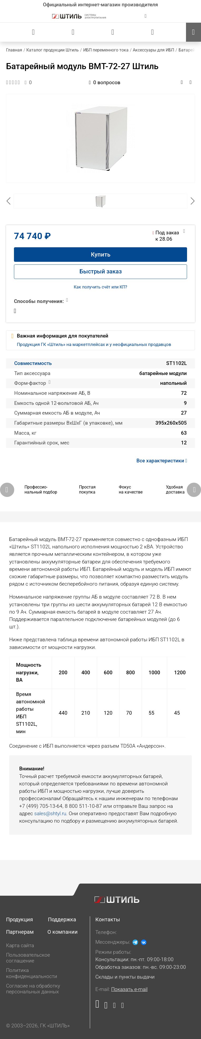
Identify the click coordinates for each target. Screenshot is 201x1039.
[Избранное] (112, 32)
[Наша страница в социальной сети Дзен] (114, 1006)
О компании (62, 932)
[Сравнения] (73, 32)
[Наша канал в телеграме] (121, 1006)
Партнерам (20, 932)
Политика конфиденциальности (31, 973)
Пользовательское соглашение (28, 958)
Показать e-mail (129, 989)
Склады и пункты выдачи (125, 977)
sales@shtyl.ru (50, 814)
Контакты (107, 919)
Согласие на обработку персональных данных (33, 989)
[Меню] (193, 32)
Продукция (19, 919)
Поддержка (62, 919)
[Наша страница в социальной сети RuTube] (98, 1006)
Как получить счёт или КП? (100, 287)
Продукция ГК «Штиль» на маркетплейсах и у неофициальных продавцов (94, 344)
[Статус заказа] (33, 32)
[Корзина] (152, 32)
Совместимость (33, 363)
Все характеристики (163, 461)
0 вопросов (104, 83)
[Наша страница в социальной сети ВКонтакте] (106, 1006)
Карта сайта (20, 945)
